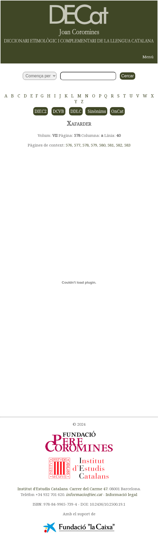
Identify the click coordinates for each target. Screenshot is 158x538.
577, (78, 145)
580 (102, 145)
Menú (148, 56)
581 (111, 145)
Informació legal (121, 494)
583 (127, 145)
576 (69, 145)
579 (94, 145)
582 (119, 145)
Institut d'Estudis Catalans (43, 488)
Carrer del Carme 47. (89, 488)
